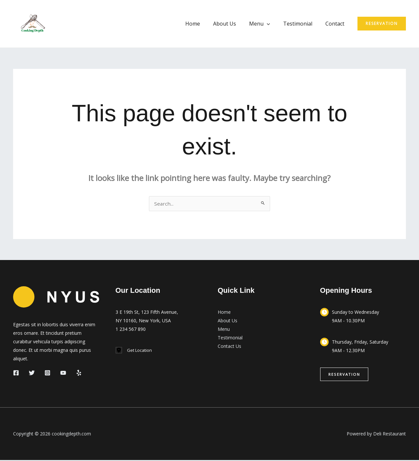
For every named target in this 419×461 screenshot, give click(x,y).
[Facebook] (16, 373)
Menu (266, 23)
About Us (233, 23)
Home (204, 23)
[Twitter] (32, 373)
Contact (336, 23)
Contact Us (229, 347)
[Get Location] (135, 351)
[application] (273, 23)
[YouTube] (63, 373)
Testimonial (301, 23)
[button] (381, 23)
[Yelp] (79, 373)
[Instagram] (47, 373)
